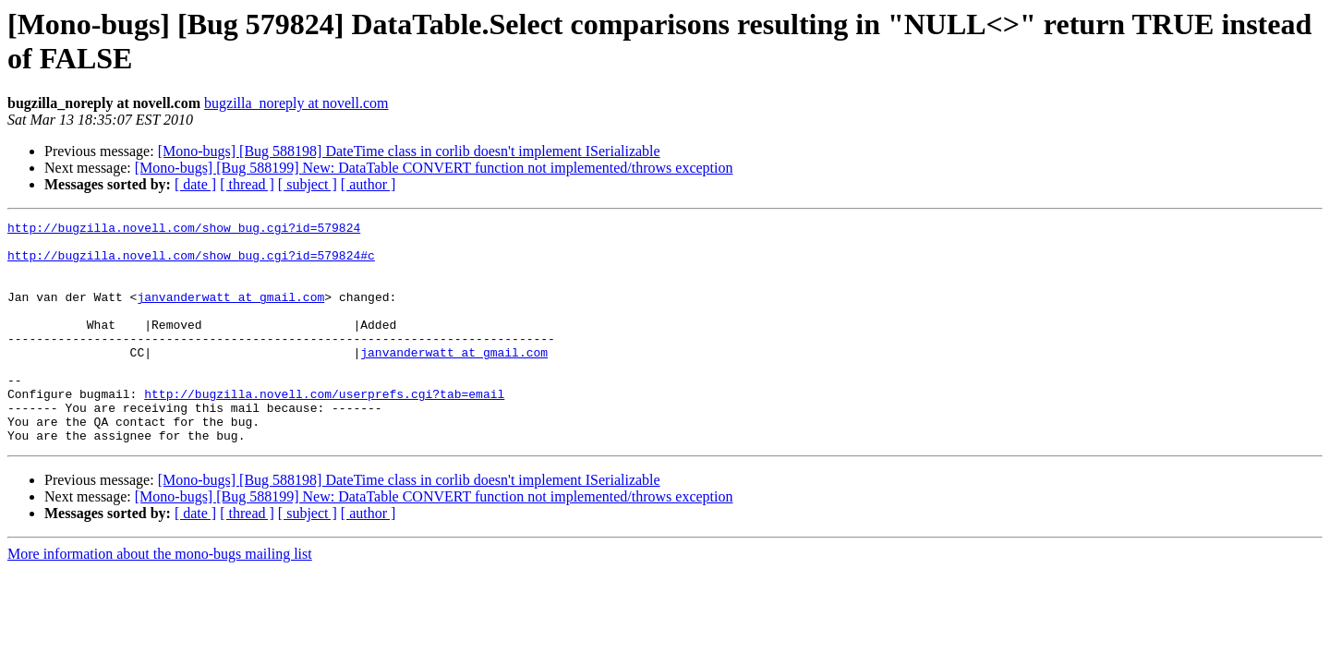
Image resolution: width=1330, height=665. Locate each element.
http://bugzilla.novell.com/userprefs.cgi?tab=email (324, 429)
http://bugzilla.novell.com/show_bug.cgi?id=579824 (183, 230)
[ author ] (368, 184)
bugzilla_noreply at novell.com (296, 103)
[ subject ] (307, 184)
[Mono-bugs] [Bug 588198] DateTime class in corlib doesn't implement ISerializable (409, 151)
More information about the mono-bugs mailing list (159, 598)
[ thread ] (247, 184)
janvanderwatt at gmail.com (230, 313)
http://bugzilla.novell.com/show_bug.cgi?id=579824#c (191, 263)
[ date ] (195, 184)
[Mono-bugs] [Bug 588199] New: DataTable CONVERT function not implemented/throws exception (434, 167)
